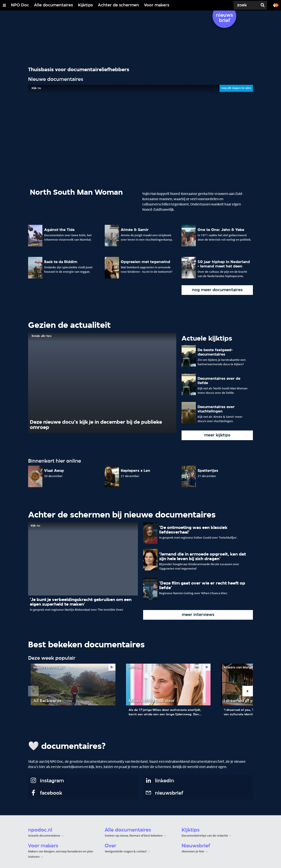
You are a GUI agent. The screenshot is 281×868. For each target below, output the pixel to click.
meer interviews (198, 615)
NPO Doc (20, 5)
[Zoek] (241, 5)
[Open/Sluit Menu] (4, 5)
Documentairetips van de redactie (205, 835)
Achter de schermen (118, 5)
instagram (47, 780)
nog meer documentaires (217, 290)
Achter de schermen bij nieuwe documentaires (122, 515)
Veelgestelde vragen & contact (126, 851)
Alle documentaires (53, 5)
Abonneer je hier (193, 851)
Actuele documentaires (44, 835)
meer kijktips (217, 435)
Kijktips (85, 5)
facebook (46, 793)
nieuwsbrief (164, 793)
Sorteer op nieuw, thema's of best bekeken (133, 835)
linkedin (159, 780)
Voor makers (156, 5)
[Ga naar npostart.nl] (275, 4)
